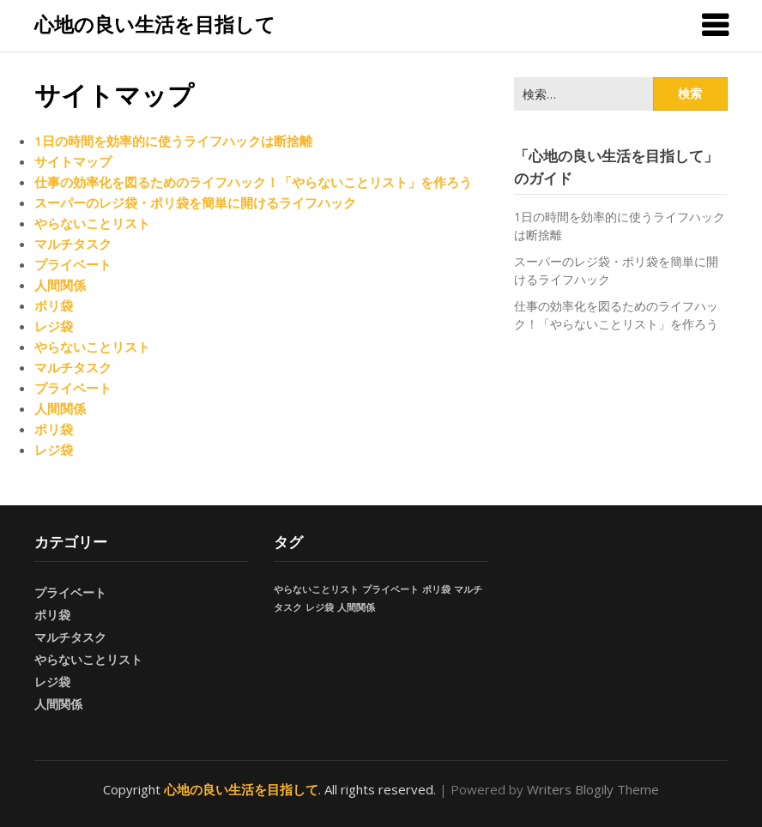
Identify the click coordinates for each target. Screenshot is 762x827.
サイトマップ (73, 161)
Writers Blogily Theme (593, 789)
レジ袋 (53, 326)
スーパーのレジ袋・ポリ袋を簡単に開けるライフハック (195, 202)
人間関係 (60, 284)
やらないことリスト (92, 223)
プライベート (73, 264)
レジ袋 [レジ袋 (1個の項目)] (319, 607)
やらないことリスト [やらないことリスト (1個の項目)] (316, 589)
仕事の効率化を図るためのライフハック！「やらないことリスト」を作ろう (253, 181)
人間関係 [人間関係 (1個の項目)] (356, 607)
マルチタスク (73, 243)
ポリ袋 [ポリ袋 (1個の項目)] (436, 589)
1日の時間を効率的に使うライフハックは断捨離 (173, 140)
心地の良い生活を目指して (154, 24)
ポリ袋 (53, 305)
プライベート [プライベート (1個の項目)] (390, 589)
